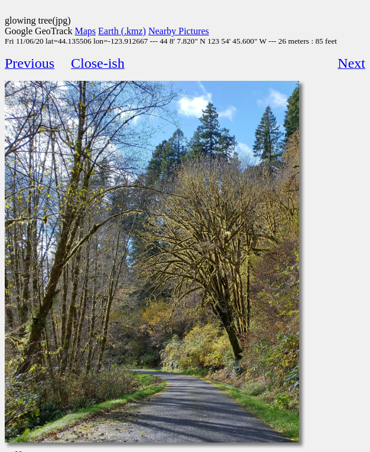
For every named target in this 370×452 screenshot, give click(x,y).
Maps (85, 31)
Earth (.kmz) (122, 31)
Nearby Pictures (178, 31)
